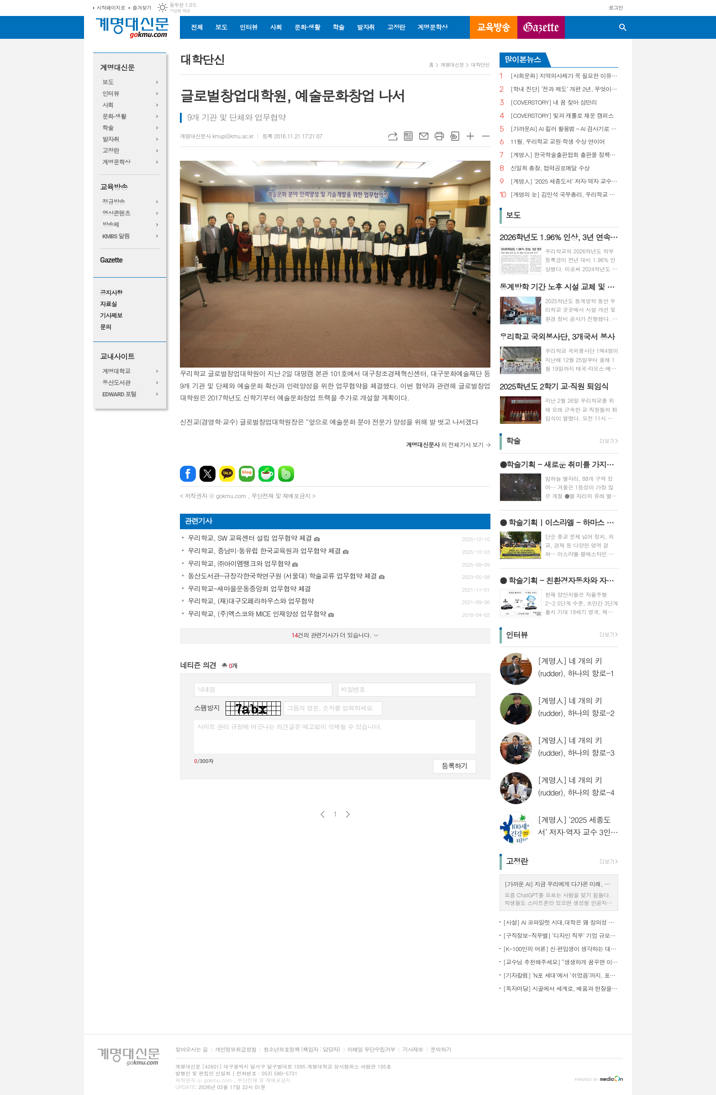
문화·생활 (307, 27)
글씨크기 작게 (485, 136)
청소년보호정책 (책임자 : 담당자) (301, 1049)
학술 (338, 27)
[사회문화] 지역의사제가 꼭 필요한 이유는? (564, 76)
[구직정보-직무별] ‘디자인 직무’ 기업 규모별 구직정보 (560, 935)
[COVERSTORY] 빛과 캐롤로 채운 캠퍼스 (562, 116)
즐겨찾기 (141, 7)
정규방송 (113, 202)
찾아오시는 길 (191, 1049)
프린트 (439, 136)
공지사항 (111, 293)
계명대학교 (116, 371)
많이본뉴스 (523, 59)
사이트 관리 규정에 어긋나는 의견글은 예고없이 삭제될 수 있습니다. (289, 726)
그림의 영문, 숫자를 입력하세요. (330, 708)
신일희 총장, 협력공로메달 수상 (550, 168)
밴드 (286, 474)
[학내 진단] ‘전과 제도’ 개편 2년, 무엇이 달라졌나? (564, 89)
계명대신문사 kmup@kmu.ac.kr (216, 136)
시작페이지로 (111, 7)
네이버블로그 (247, 474)
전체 (197, 27)
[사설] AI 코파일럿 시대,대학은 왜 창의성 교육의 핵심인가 (560, 922)
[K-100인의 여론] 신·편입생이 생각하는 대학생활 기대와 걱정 (560, 948)
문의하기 (441, 1049)
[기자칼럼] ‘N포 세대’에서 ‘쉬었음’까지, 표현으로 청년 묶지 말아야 (560, 975)
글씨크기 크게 (470, 136)
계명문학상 (432, 27)
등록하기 (454, 765)
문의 (105, 327)
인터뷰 (249, 27)
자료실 (108, 304)
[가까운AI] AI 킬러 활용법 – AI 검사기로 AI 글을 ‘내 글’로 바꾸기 (564, 129)
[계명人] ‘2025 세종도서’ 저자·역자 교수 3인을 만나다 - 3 (564, 181)
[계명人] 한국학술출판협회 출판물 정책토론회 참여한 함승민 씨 (564, 155)
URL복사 (392, 136)
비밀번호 (353, 689)
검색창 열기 (623, 27)
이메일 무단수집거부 (371, 1049)
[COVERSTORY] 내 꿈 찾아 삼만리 (554, 102)
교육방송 (493, 27)
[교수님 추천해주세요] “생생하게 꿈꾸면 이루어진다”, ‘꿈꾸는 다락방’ (560, 962)
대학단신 (480, 64)
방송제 (110, 224)
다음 (347, 814)
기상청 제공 (179, 11)
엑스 (208, 474)
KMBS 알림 (116, 236)
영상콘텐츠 (116, 213)
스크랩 (454, 136)
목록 (408, 136)
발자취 (365, 27)
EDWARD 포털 (119, 394)
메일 (423, 136)
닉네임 (206, 689)
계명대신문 (117, 67)
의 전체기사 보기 (445, 444)
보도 (221, 27)
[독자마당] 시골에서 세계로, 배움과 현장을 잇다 (560, 988)
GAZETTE (541, 27)
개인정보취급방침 (235, 1049)
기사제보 (111, 315)
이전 (322, 814)
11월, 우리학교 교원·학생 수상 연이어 (558, 142)
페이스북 (188, 474)
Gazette (111, 260)
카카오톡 (227, 474)
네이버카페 (266, 474)
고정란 (396, 27)
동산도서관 (116, 382)
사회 (276, 27)
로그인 (616, 7)
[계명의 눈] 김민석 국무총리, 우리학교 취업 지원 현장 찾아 (564, 195)
